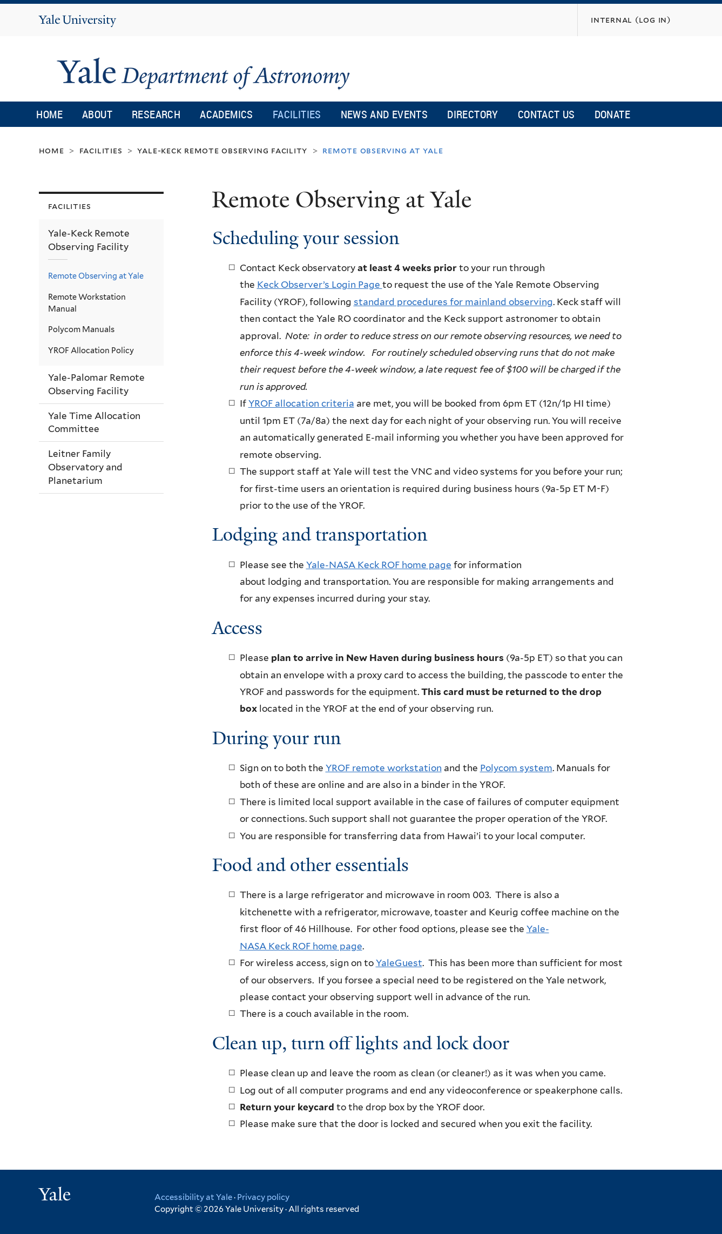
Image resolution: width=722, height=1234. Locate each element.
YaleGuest (399, 962)
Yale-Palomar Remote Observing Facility (96, 384)
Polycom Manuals (81, 329)
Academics (226, 114)
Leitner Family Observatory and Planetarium (85, 466)
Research (156, 114)
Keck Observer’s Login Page (319, 284)
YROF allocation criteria (301, 403)
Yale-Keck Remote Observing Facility (222, 150)
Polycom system (516, 768)
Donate (612, 114)
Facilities (297, 114)
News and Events (384, 114)
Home (49, 114)
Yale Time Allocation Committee (94, 422)
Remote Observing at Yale (96, 275)
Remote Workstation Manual (87, 302)
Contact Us (546, 114)
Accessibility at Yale (193, 1197)
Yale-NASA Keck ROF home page (378, 564)
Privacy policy (263, 1197)
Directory (472, 114)
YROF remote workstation (384, 768)
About (97, 114)
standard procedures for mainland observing (453, 301)
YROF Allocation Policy (91, 350)
